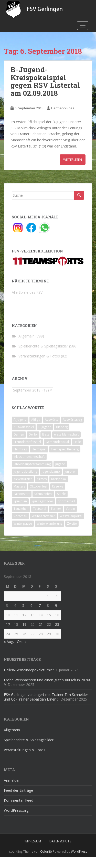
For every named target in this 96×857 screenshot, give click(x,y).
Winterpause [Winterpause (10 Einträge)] (23, 523)
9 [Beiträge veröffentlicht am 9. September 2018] (56, 605)
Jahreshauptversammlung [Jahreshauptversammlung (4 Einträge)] (32, 464)
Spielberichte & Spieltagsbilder (43, 346)
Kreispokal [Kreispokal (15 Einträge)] (59, 479)
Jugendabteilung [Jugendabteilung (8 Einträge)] (25, 471)
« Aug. (9, 641)
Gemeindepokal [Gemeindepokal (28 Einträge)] (57, 442)
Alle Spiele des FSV (27, 292)
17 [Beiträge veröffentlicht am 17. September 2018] (8, 624)
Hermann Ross (62, 108)
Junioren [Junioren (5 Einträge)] (71, 471)
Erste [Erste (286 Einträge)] (45, 434)
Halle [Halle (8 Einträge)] (77, 442)
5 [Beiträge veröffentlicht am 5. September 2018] (23, 605)
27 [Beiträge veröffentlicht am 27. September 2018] (32, 633)
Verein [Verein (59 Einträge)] (70, 508)
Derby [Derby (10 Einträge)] (33, 434)
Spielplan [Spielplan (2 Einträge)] (20, 501)
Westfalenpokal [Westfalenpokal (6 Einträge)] (71, 516)
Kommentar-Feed (18, 800)
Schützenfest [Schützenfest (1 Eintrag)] (43, 494)
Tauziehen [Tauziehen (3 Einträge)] (21, 508)
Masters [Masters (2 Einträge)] (19, 486)
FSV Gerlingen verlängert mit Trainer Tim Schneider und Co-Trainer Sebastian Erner (46, 697)
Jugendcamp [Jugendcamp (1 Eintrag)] (51, 471)
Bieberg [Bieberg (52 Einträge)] (62, 427)
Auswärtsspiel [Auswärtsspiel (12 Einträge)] (24, 427)
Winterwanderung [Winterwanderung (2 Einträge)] (49, 523)
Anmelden (12, 780)
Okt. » (21, 641)
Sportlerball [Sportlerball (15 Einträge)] (66, 501)
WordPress (79, 851)
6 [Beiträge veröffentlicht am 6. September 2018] (31, 605)
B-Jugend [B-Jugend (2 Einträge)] (44, 427)
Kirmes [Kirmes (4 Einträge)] (42, 479)
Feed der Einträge (18, 790)
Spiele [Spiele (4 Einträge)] (61, 494)
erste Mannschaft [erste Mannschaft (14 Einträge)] (66, 434)
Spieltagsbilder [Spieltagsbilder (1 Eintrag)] (42, 501)
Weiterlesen (72, 159)
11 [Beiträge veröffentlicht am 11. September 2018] (16, 614)
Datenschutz (60, 841)
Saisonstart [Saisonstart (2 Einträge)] (22, 494)
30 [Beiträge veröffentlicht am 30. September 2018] (57, 633)
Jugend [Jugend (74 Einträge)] (60, 464)
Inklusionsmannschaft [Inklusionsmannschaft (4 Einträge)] (29, 456)
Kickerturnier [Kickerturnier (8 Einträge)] (23, 479)
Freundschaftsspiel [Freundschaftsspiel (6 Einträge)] (27, 442)
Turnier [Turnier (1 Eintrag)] (56, 508)
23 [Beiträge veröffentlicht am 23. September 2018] (57, 624)
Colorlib (46, 851)
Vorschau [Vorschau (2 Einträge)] (20, 516)
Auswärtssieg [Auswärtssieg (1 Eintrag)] (72, 419)
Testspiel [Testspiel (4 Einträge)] (39, 508)
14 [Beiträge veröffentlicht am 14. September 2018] (41, 614)
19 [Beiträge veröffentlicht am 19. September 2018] (24, 624)
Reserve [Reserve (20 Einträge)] (57, 486)
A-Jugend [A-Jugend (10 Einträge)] (20, 419)
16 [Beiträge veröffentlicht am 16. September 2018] (57, 614)
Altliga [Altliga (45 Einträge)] (35, 419)
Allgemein (26, 336)
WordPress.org (16, 810)
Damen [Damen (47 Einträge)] (19, 434)
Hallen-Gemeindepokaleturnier (29, 670)
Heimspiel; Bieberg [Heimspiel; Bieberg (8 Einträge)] (65, 449)
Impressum (33, 841)
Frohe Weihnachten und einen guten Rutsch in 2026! (47, 680)
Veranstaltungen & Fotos (39, 356)
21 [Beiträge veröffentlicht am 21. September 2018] (41, 624)
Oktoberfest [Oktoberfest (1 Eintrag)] (38, 486)
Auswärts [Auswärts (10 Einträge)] (51, 419)
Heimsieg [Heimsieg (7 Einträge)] (20, 449)
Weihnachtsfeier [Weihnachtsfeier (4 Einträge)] (43, 516)
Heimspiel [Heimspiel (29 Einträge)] (39, 449)
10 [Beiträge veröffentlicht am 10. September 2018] (8, 614)
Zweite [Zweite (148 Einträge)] (72, 523)
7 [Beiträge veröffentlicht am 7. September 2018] (40, 605)
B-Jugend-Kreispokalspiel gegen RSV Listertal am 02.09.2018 (45, 81)
